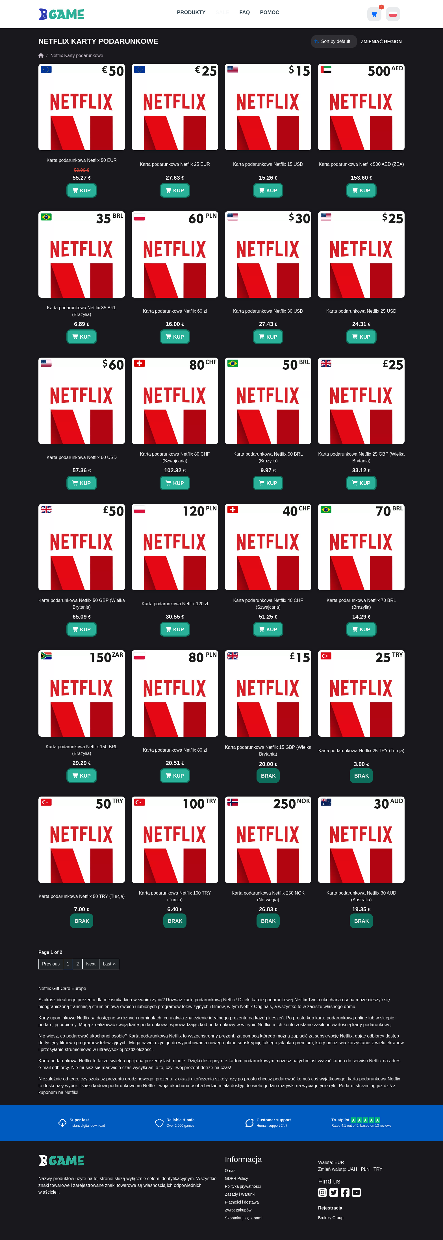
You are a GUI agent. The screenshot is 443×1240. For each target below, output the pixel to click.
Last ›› (109, 963)
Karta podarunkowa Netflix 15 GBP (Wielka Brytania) (268, 750)
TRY (378, 1169)
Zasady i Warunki (240, 1194)
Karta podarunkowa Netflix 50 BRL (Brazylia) (268, 457)
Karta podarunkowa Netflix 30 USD (268, 311)
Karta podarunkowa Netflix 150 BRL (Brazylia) (82, 750)
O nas (230, 1170)
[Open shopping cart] (374, 14)
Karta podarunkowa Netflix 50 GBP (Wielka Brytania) (81, 604)
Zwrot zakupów (238, 1210)
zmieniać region (381, 41)
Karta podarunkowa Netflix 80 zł (175, 750)
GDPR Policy (236, 1178)
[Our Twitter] (334, 1195)
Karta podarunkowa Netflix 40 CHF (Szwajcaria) (268, 604)
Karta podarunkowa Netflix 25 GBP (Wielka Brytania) (361, 457)
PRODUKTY (191, 12)
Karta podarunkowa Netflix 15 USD (268, 164)
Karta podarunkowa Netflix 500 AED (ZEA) (361, 164)
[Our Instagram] (323, 1195)
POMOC (269, 12)
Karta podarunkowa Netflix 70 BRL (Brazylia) (361, 604)
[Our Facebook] (346, 1195)
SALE (222, 12)
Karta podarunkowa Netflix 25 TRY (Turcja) (361, 750)
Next (90, 963)
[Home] (41, 55)
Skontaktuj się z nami (243, 1218)
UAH (352, 1169)
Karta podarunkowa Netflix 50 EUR (82, 160)
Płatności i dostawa (242, 1202)
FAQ (245, 12)
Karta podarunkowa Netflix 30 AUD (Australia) (361, 896)
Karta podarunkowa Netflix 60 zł (175, 311)
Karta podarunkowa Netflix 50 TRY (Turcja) (82, 896)
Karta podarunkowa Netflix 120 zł (175, 603)
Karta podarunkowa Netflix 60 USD (82, 457)
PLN (365, 1169)
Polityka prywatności (243, 1186)
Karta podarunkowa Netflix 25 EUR (175, 164)
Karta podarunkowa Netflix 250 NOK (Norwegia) (268, 896)
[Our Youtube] (357, 1195)
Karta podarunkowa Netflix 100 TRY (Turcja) (175, 896)
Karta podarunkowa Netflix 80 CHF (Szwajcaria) (175, 457)
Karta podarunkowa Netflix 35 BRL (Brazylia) (81, 311)
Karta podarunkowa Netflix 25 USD (361, 311)
